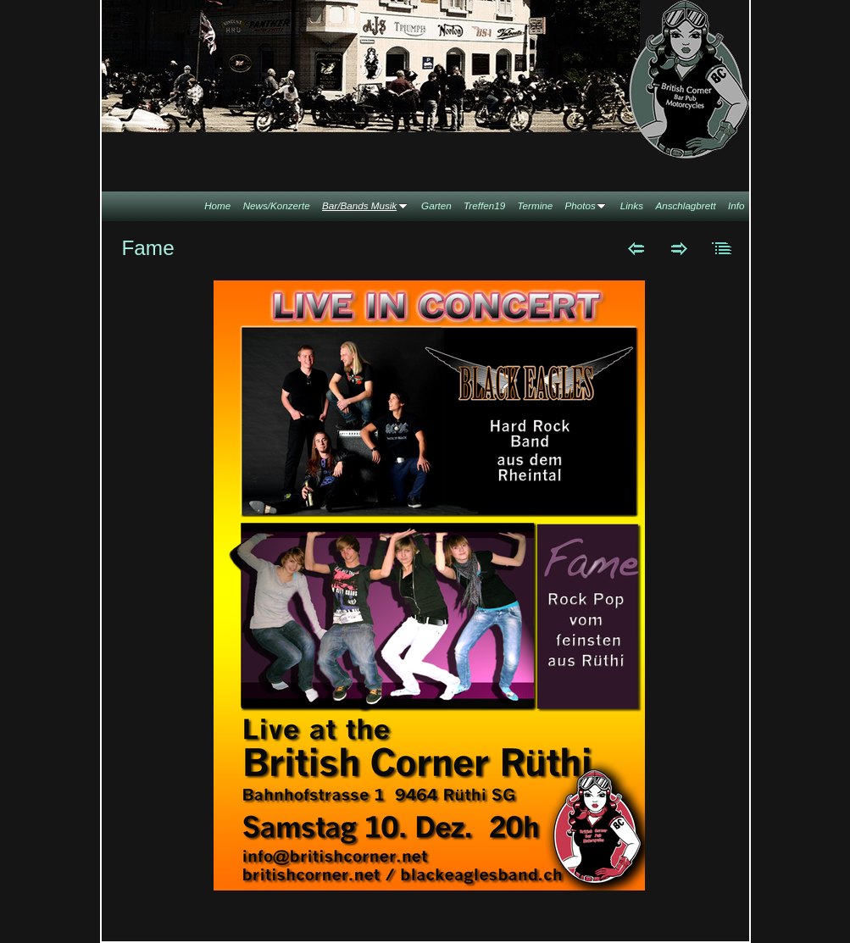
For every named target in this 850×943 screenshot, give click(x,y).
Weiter (679, 248)
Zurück (636, 248)
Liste (722, 248)
